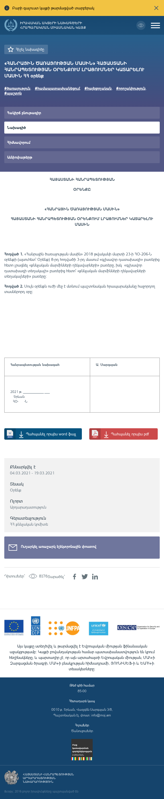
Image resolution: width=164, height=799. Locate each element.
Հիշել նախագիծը (30, 49)
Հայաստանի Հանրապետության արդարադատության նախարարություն (48, 778)
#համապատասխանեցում (57, 88)
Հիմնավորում (18, 142)
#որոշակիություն (130, 88)
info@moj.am (101, 715)
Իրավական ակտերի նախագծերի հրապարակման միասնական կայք (53, 25)
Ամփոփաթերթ (19, 157)
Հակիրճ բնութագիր (24, 112)
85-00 (82, 691)
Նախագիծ (16, 127)
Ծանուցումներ (82, 731)
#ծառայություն (17, 88)
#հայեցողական (98, 88)
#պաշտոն (13, 93)
